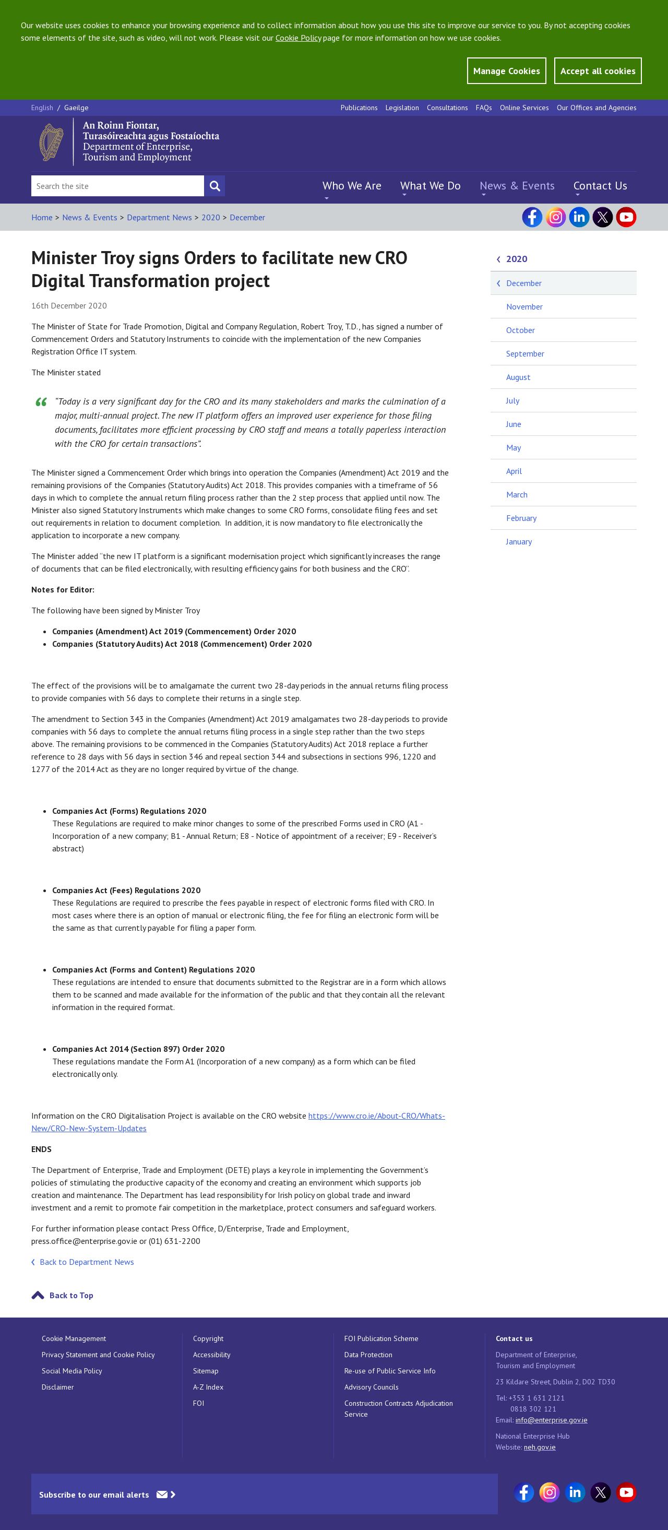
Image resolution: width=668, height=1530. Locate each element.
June (513, 424)
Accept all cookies (598, 71)
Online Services (524, 107)
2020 (210, 217)
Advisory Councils (371, 1387)
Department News (159, 217)
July (512, 400)
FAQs (484, 107)
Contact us (514, 1338)
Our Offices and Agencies (597, 107)
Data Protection (368, 1354)
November (524, 306)
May (513, 447)
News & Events (517, 185)
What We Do (430, 185)
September (525, 353)
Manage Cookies (506, 71)
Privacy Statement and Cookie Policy (98, 1354)
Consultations (447, 107)
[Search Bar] (117, 185)
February (521, 518)
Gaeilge (76, 107)
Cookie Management (74, 1338)
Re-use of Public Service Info (390, 1370)
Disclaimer (58, 1387)
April (514, 471)
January (519, 541)
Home (42, 217)
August (518, 377)
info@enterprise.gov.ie (552, 1420)
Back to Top (71, 1295)
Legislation (402, 107)
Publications (359, 107)
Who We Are (352, 185)
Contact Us (600, 185)
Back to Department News (87, 1261)
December (247, 217)
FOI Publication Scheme (381, 1338)
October (520, 330)
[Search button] (214, 185)
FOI (198, 1403)
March (517, 494)
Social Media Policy (72, 1370)
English (43, 107)
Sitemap (206, 1370)
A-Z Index (208, 1387)
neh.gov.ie (540, 1447)
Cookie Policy (298, 37)
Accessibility (212, 1354)
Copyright (208, 1338)
